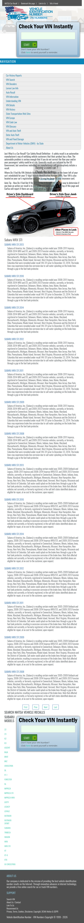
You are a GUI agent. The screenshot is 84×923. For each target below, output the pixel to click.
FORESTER (8, 779)
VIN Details (10, 105)
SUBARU (7, 827)
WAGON (7, 836)
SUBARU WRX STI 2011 (13, 370)
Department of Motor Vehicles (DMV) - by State (24, 143)
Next (45, 707)
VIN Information (12, 96)
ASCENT (7, 747)
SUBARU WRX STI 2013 (14, 244)
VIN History (10, 109)
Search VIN (11, 899)
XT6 (5, 859)
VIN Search (10, 79)
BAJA (6, 752)
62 (5, 738)
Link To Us (10, 905)
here (28, 52)
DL (5, 770)
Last (55, 707)
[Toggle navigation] (80, 61)
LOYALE (7, 811)
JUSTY (6, 802)
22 (5, 729)
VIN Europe (10, 118)
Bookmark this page (28, 3)
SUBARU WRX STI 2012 (14, 339)
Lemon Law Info (12, 88)
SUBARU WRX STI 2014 (14, 307)
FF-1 (5, 774)
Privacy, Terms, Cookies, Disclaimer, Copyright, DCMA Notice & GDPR (32, 911)
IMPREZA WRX (9, 797)
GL (5, 783)
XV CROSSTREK (10, 864)
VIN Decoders (11, 84)
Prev (35, 707)
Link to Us (42, 3)
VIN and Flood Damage (15, 139)
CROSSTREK (8, 765)
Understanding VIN (13, 101)
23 (5, 733)
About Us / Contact (14, 902)
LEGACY (7, 806)
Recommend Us (12, 908)
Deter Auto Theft (12, 135)
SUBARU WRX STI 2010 (14, 276)
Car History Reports (14, 75)
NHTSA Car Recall (11, 3)
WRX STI (7, 846)
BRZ (5, 761)
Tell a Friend (54, 3)
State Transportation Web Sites (18, 113)
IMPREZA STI (8, 792)
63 (5, 743)
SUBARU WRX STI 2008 (14, 433)
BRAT (6, 756)
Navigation (8, 61)
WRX (6, 841)
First (25, 707)
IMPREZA (7, 788)
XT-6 (6, 855)
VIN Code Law (11, 122)
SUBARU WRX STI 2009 (14, 402)
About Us (9, 147)
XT (5, 850)
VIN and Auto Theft (13, 130)
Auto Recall (10, 92)
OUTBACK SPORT (7, 822)
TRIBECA (7, 832)
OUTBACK (7, 815)
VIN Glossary (11, 126)
